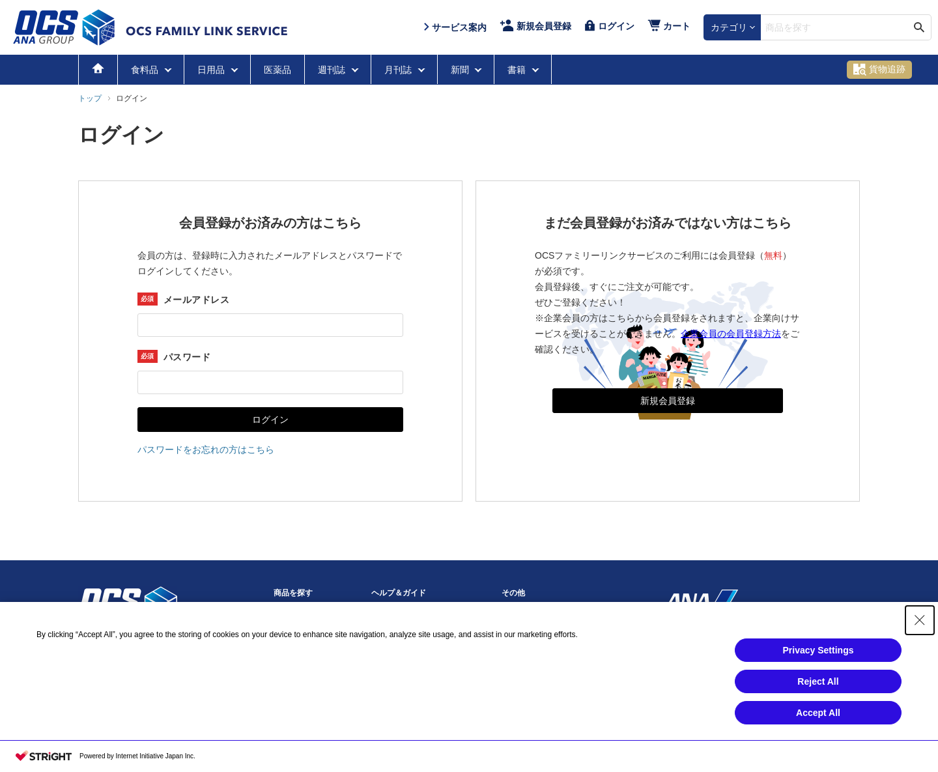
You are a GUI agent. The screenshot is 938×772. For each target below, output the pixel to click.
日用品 (212, 69)
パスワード (186, 357)
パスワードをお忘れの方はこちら (205, 449)
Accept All (818, 713)
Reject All (817, 681)
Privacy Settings (818, 650)
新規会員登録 (667, 400)
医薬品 (277, 69)
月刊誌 (399, 69)
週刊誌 (333, 69)
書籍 (517, 69)
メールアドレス (196, 299)
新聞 (461, 69)
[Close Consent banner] (919, 620)
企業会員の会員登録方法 (731, 333)
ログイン (270, 419)
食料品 (146, 69)
